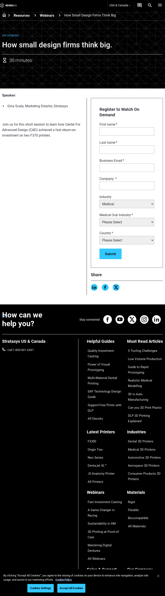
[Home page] (3, 15)
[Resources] (35, 15)
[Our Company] (145, 518)
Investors (133, 562)
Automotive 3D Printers (142, 433)
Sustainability (136, 556)
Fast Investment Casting (103, 470)
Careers (132, 543)
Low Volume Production (142, 356)
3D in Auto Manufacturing (144, 374)
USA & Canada (120, 5)
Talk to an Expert (98, 543)
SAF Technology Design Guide (102, 382)
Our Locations (136, 537)
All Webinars (95, 506)
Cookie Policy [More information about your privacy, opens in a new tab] (63, 579)
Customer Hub (96, 549)
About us (133, 525)
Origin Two (94, 427)
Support (92, 525)
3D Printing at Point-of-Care (102, 491)
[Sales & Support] (105, 518)
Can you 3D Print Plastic (142, 381)
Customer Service (98, 556)
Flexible (132, 476)
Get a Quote (94, 537)
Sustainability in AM (100, 482)
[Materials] (145, 463)
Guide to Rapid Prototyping (144, 362)
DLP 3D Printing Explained (144, 387)
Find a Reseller (96, 531)
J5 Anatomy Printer (99, 445)
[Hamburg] (160, 5)
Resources (22, 15)
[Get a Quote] (139, 5)
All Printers (94, 452)
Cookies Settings (40, 588)
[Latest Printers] (105, 414)
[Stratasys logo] (8, 5)
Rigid (130, 470)
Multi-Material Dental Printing (100, 370)
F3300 (91, 421)
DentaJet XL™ (96, 439)
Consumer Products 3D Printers (142, 448)
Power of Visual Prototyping (97, 358)
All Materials (135, 488)
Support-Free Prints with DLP (103, 393)
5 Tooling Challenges (140, 350)
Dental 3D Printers (139, 421)
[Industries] (145, 414)
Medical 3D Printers (139, 427)
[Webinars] (59, 15)
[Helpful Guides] (105, 343)
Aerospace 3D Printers (141, 439)
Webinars (47, 15)
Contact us (134, 531)
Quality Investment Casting (104, 350)
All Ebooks (93, 402)
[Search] (150, 5)
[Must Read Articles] (145, 343)
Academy (133, 549)
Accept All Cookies (71, 588)
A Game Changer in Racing (104, 476)
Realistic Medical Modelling (144, 368)
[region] (82, 582)
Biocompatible (136, 482)
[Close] (158, 576)
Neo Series (94, 433)
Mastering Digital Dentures (104, 500)
